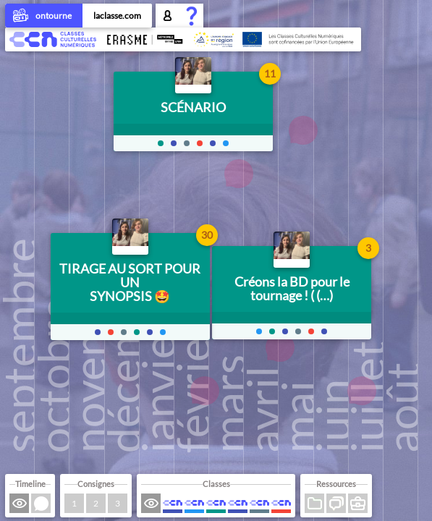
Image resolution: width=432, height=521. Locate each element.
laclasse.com (117, 15)
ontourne (44, 16)
